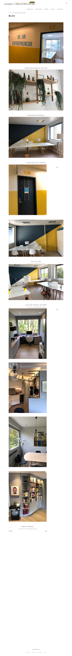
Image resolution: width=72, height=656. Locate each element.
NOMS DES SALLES (28, 251)
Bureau (27, 424)
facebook (28, 653)
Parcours (39, 9)
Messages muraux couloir (36, 68)
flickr (45, 653)
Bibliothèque (27, 626)
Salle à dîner (27, 559)
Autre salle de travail (36, 183)
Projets (30, 9)
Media (47, 9)
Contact (60, 9)
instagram (40, 653)
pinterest (34, 653)
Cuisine (28, 492)
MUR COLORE (36, 304)
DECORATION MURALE (35, 126)
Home (10, 13)
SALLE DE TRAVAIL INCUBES (36, 357)
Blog (53, 9)
